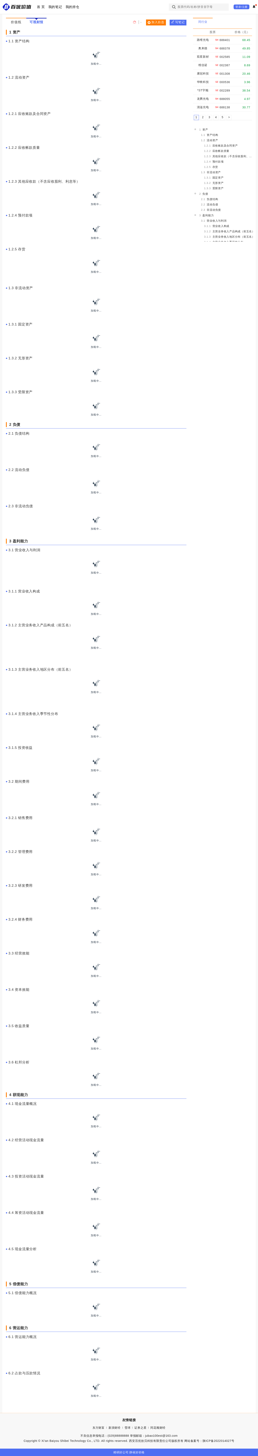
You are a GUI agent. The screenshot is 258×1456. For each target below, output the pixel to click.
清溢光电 (203, 107)
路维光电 (203, 39)
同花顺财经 (158, 1427)
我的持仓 (72, 7)
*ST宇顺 (202, 90)
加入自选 (156, 22)
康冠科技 (203, 73)
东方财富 (98, 1427)
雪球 (127, 1427)
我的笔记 (55, 7)
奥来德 (202, 48)
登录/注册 (241, 6)
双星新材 (203, 56)
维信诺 (202, 65)
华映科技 (203, 82)
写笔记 (178, 22)
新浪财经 (114, 1427)
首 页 (41, 7)
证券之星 (140, 1427)
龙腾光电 (203, 98)
